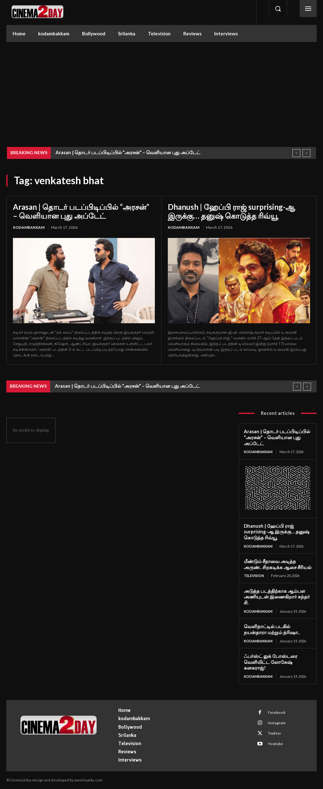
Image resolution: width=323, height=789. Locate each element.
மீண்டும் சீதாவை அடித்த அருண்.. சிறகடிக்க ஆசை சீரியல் (277, 564)
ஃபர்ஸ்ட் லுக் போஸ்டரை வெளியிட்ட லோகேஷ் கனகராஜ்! (270, 662)
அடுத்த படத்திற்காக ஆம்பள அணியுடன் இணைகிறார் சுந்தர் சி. (277, 597)
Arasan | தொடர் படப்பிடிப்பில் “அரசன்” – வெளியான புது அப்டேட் (128, 152)
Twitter (274, 733)
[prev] (296, 153)
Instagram (276, 722)
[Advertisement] (161, 89)
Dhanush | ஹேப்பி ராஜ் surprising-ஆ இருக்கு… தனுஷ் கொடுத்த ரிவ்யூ (231, 211)
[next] (306, 153)
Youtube (275, 743)
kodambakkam (28, 227)
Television (254, 576)
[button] (277, 8)
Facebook (276, 712)
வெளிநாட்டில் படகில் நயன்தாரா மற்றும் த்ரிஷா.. (272, 629)
